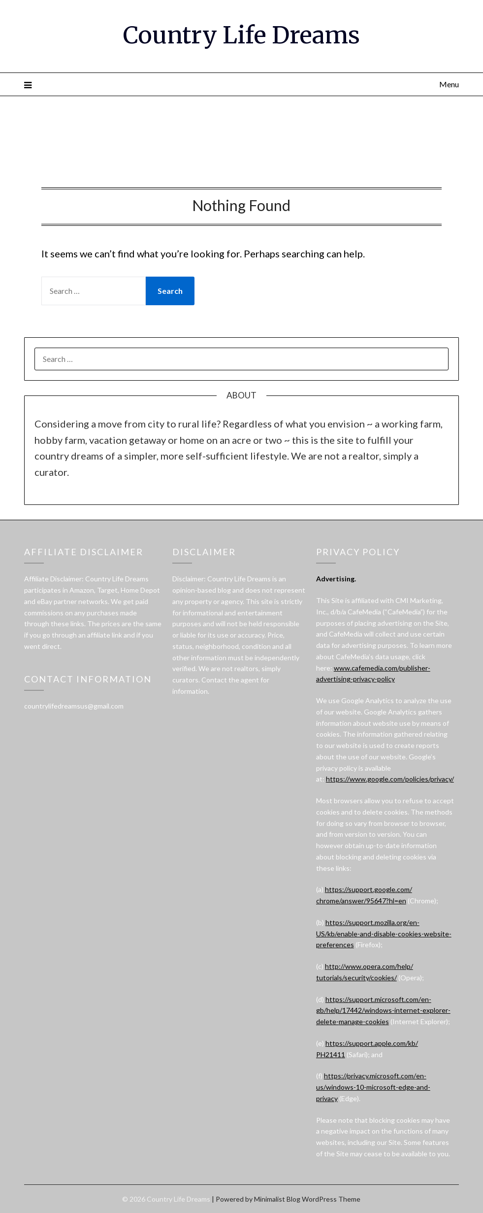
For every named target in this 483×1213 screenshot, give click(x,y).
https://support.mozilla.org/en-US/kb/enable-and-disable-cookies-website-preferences (383, 933)
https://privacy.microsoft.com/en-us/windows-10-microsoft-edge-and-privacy (373, 1087)
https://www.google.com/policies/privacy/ (390, 779)
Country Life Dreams (241, 35)
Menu (449, 84)
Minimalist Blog (277, 1199)
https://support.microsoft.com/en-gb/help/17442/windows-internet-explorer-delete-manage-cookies (383, 1010)
